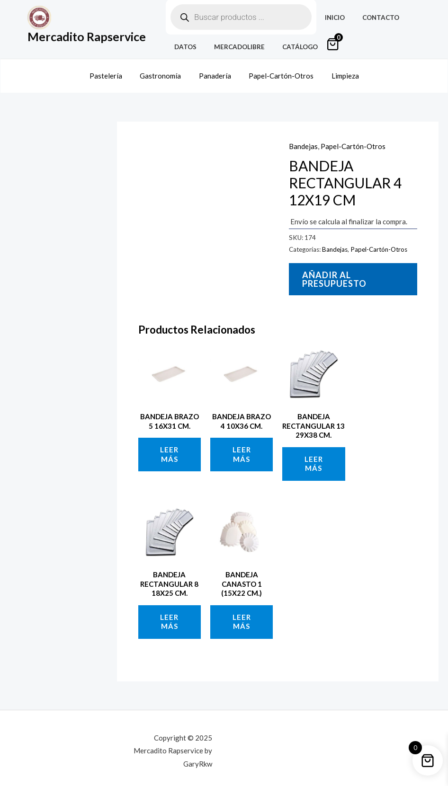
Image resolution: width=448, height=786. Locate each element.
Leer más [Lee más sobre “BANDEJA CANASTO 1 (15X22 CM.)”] (242, 616)
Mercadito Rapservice (86, 36)
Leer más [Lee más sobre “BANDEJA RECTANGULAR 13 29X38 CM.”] (314, 458)
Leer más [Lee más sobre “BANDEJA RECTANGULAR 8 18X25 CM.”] (169, 616)
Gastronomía (164, 72)
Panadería (215, 72)
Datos (183, 47)
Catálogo (288, 47)
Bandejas (303, 140)
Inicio (333, 17)
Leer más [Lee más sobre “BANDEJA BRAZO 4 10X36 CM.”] (242, 449)
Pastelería (113, 72)
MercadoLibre (232, 47)
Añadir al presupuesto (334, 273)
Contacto (374, 17)
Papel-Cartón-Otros (277, 72)
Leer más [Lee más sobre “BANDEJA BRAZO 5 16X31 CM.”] (169, 449)
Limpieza (338, 72)
